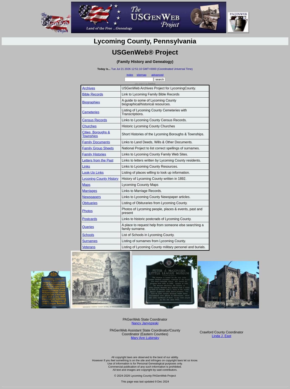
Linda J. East (221, 336)
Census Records (94, 120)
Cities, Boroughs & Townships (96, 134)
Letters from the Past (97, 160)
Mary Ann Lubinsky (145, 338)
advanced (157, 74)
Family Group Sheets (98, 148)
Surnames (90, 241)
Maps (86, 185)
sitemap (141, 74)
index (129, 74)
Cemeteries (90, 112)
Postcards (89, 219)
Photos (87, 211)
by (150, 83)
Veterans (88, 247)
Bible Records (92, 94)
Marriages (89, 191)
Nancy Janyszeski (144, 323)
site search (140, 83)
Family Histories (94, 154)
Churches (89, 126)
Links (86, 166)
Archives (88, 88)
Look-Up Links (93, 172)
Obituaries (90, 203)
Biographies (91, 102)
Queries (88, 227)
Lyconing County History (100, 178)
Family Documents (96, 142)
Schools (88, 235)
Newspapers (91, 197)
